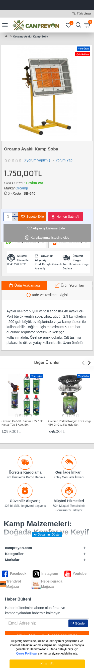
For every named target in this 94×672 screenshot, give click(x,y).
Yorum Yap (63, 160)
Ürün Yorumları (72, 285)
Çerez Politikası (26, 653)
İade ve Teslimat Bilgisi (49, 295)
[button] (84, 363)
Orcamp (22, 188)
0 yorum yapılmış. (37, 160)
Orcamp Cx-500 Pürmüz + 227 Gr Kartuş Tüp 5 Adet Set (22, 423)
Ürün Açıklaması (27, 285)
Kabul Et (47, 664)
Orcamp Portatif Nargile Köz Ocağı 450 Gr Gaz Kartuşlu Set (69, 423)
